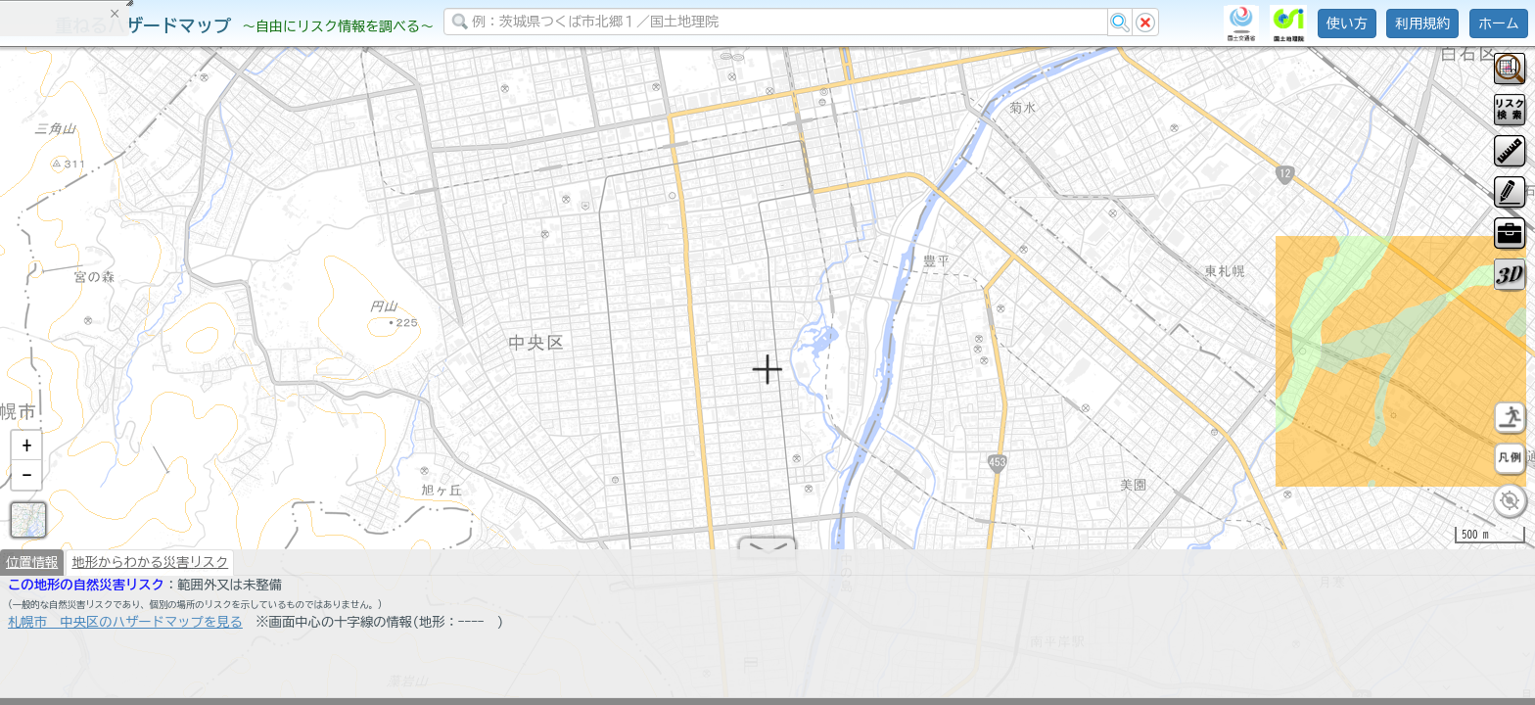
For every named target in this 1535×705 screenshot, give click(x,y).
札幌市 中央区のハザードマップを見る (125, 629)
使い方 (1347, 23)
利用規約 (1422, 23)
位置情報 (32, 570)
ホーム (1498, 23)
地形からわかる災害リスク (149, 570)
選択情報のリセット (206, 386)
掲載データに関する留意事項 (107, 333)
